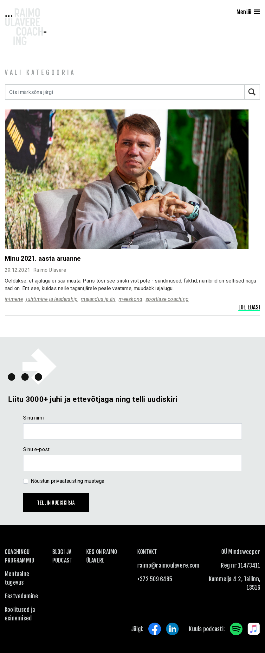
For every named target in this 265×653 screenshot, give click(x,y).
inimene (14, 299)
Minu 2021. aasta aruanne (43, 258)
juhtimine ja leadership (52, 299)
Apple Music (254, 629)
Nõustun (67, 481)
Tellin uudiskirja (56, 503)
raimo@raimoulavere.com (168, 565)
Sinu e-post (36, 449)
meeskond (130, 299)
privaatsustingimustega (78, 481)
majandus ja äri (98, 299)
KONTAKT (147, 551)
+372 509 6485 (154, 578)
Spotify (236, 629)
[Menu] (257, 12)
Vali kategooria (40, 73)
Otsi (252, 92)
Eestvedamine (21, 596)
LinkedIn (172, 629)
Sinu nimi (33, 418)
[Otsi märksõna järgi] (125, 92)
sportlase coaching (167, 299)
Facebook (154, 629)
